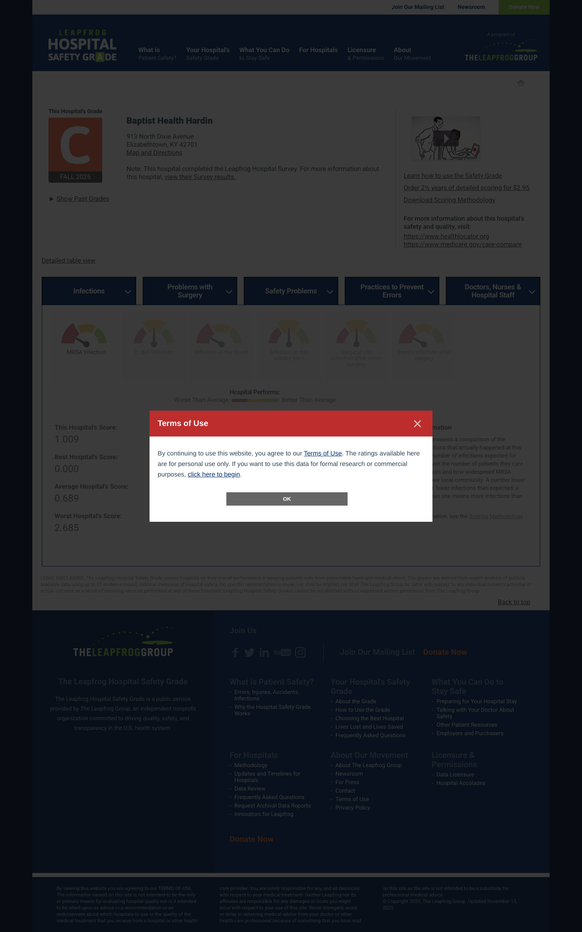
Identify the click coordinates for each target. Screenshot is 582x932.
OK (287, 499)
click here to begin (214, 474)
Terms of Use (323, 453)
